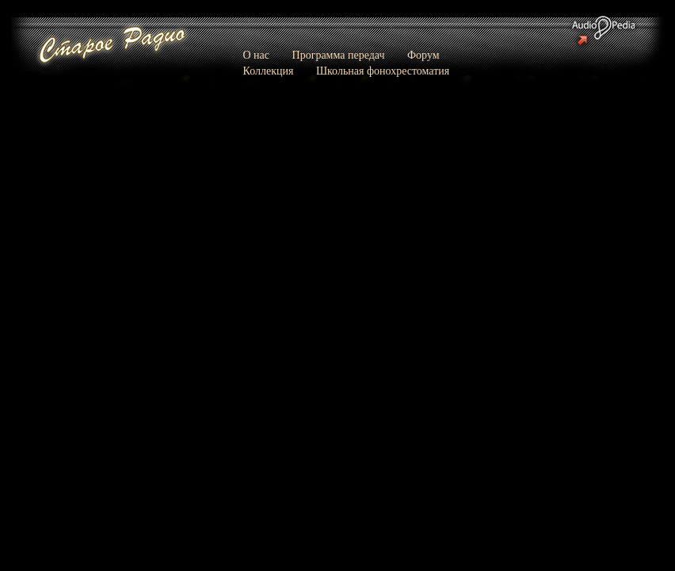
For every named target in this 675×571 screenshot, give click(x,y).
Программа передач (338, 55)
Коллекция (268, 71)
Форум (423, 55)
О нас (256, 55)
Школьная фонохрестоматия (382, 71)
